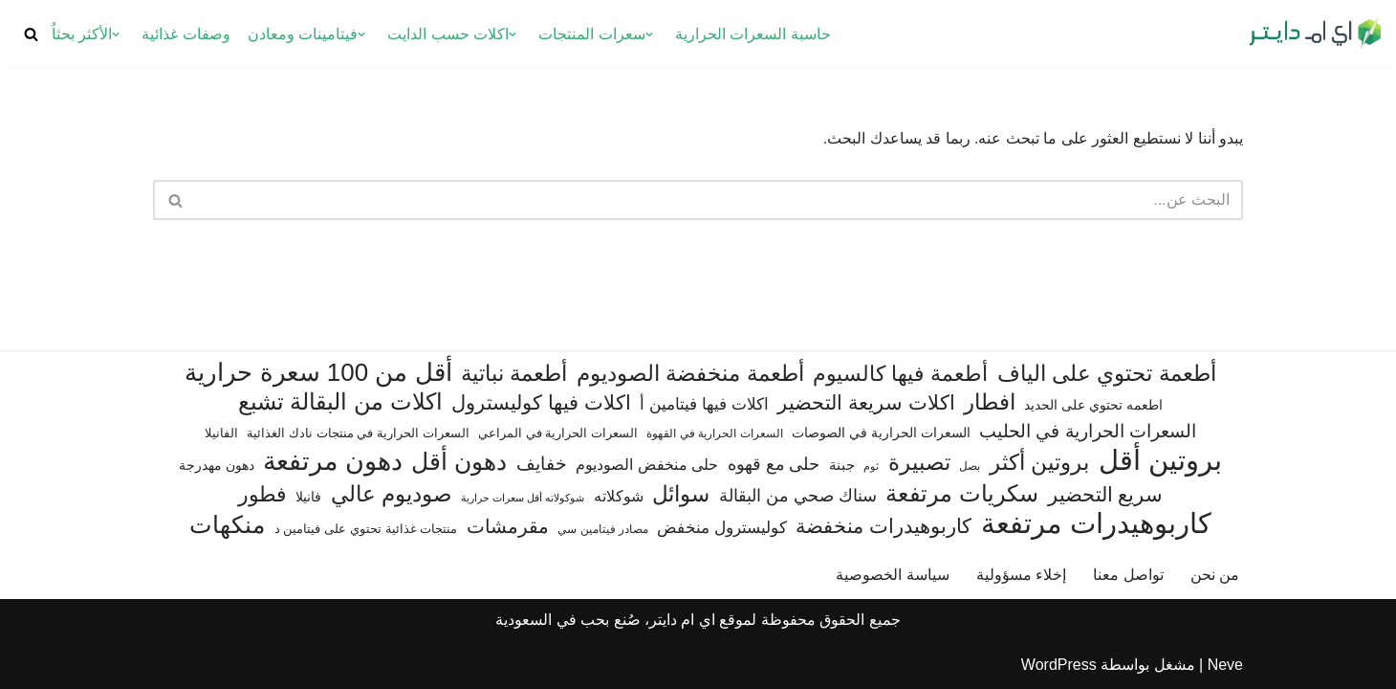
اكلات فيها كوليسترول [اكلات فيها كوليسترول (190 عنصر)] (541, 402)
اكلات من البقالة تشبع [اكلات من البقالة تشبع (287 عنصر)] (340, 401)
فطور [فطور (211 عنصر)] (262, 494)
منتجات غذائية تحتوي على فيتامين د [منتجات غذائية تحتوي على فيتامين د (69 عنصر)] (366, 529)
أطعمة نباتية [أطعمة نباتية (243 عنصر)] (514, 373)
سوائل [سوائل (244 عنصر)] (680, 493)
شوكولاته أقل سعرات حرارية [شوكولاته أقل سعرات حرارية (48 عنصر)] (522, 497)
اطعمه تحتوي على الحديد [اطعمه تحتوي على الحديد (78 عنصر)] (1093, 404)
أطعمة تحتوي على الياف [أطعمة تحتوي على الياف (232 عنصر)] (1106, 374)
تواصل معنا (1128, 575)
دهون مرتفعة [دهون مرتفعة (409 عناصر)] (332, 462)
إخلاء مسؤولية (1021, 575)
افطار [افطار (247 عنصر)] (989, 401)
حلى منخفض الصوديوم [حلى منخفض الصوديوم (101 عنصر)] (647, 464)
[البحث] (31, 34)
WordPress (1059, 664)
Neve (1225, 664)
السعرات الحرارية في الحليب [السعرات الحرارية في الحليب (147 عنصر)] (1087, 431)
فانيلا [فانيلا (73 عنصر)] (308, 496)
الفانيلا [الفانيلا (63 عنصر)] (221, 433)
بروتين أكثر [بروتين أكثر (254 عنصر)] (1039, 462)
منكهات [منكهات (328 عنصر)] (227, 525)
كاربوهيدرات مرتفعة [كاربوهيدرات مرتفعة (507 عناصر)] (1096, 524)
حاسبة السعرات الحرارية (753, 34)
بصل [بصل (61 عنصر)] (969, 466)
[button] (649, 34)
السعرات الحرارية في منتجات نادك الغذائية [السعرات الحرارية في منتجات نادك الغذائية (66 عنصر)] (358, 433)
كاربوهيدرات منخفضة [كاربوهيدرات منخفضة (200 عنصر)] (883, 526)
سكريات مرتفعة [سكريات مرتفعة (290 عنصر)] (961, 493)
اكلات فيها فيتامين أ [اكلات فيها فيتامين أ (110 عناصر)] (704, 404)
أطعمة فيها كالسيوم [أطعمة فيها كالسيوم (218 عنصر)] (900, 374)
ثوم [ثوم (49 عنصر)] (871, 466)
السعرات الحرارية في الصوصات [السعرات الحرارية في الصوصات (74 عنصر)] (881, 432)
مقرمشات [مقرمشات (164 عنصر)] (508, 526)
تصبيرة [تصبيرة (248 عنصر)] (919, 462)
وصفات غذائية (185, 34)
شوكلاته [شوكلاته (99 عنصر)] (618, 495)
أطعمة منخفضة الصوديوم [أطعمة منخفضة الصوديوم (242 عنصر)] (690, 373)
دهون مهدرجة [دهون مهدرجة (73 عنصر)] (216, 465)
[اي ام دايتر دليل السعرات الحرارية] (1315, 34)
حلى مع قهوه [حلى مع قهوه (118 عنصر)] (774, 464)
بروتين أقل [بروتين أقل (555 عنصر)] (1160, 460)
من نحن (1214, 575)
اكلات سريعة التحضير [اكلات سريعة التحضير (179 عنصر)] (866, 402)
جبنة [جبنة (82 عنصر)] (842, 465)
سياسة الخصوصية (892, 575)
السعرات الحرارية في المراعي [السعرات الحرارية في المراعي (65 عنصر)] (558, 433)
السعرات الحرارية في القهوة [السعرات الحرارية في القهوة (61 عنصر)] (714, 433)
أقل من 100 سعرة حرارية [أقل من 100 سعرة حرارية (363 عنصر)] (318, 373)
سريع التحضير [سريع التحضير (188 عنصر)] (1106, 494)
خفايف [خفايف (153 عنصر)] (541, 463)
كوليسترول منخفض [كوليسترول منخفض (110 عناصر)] (722, 528)
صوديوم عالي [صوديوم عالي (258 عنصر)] (391, 493)
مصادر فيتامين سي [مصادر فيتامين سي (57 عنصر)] (602, 529)
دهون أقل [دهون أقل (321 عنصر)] (459, 462)
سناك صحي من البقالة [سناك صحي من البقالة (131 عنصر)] (798, 495)
